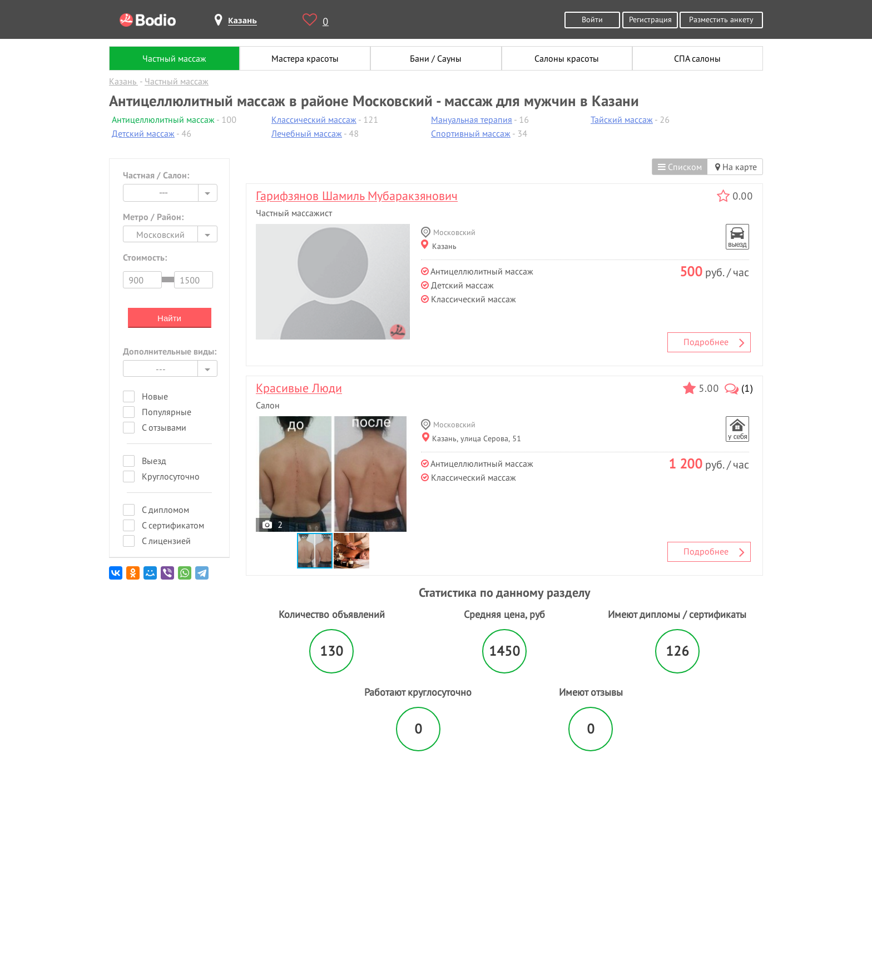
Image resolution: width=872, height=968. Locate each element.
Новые (155, 396)
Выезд (154, 460)
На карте (736, 166)
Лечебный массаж (306, 133)
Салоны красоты (566, 58)
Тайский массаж (622, 119)
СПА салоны (697, 58)
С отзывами (164, 427)
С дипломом (165, 509)
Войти (592, 19)
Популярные (166, 411)
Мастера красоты (305, 58)
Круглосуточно (171, 476)
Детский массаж (143, 133)
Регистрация (650, 19)
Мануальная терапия (471, 119)
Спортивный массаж (471, 133)
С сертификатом (173, 525)
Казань (439, 246)
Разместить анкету (721, 19)
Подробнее (714, 342)
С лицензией (166, 540)
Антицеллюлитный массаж (163, 119)
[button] (351, 551)
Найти (169, 318)
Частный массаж (174, 58)
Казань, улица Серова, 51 (471, 438)
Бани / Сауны (436, 58)
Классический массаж (313, 119)
